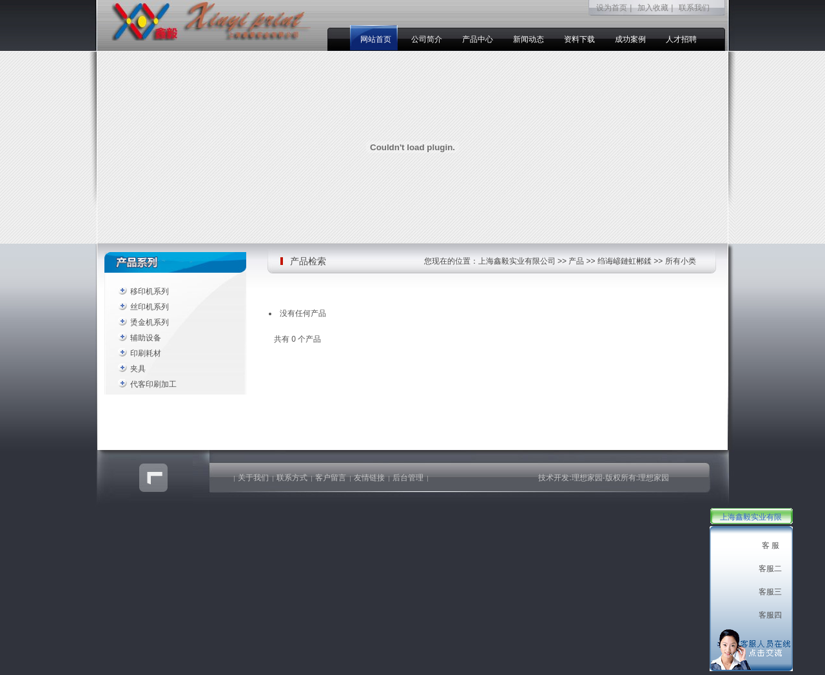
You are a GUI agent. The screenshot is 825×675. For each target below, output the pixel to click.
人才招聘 (681, 39)
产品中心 (477, 39)
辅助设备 (145, 337)
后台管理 (408, 477)
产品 (576, 261)
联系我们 (694, 7)
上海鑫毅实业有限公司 (517, 261)
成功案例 (630, 39)
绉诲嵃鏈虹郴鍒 (624, 261)
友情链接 (369, 477)
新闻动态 (528, 39)
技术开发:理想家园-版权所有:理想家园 (603, 477)
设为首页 (611, 7)
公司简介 (426, 39)
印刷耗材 (145, 353)
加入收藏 (652, 7)
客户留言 (330, 477)
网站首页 (375, 39)
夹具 (138, 368)
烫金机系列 (149, 322)
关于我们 (253, 477)
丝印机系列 (149, 306)
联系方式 (292, 477)
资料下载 (579, 39)
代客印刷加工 (153, 384)
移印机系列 (149, 291)
